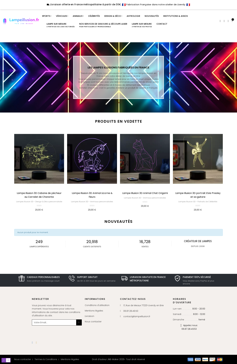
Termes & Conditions (46, 359)
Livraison (89, 316)
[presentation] (56, 331)
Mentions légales (94, 310)
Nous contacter (93, 321)
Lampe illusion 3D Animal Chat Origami (145, 193)
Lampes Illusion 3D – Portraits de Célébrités (197, 201)
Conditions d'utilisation (97, 305)
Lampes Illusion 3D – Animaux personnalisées (92, 201)
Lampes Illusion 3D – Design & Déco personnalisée (39, 201)
